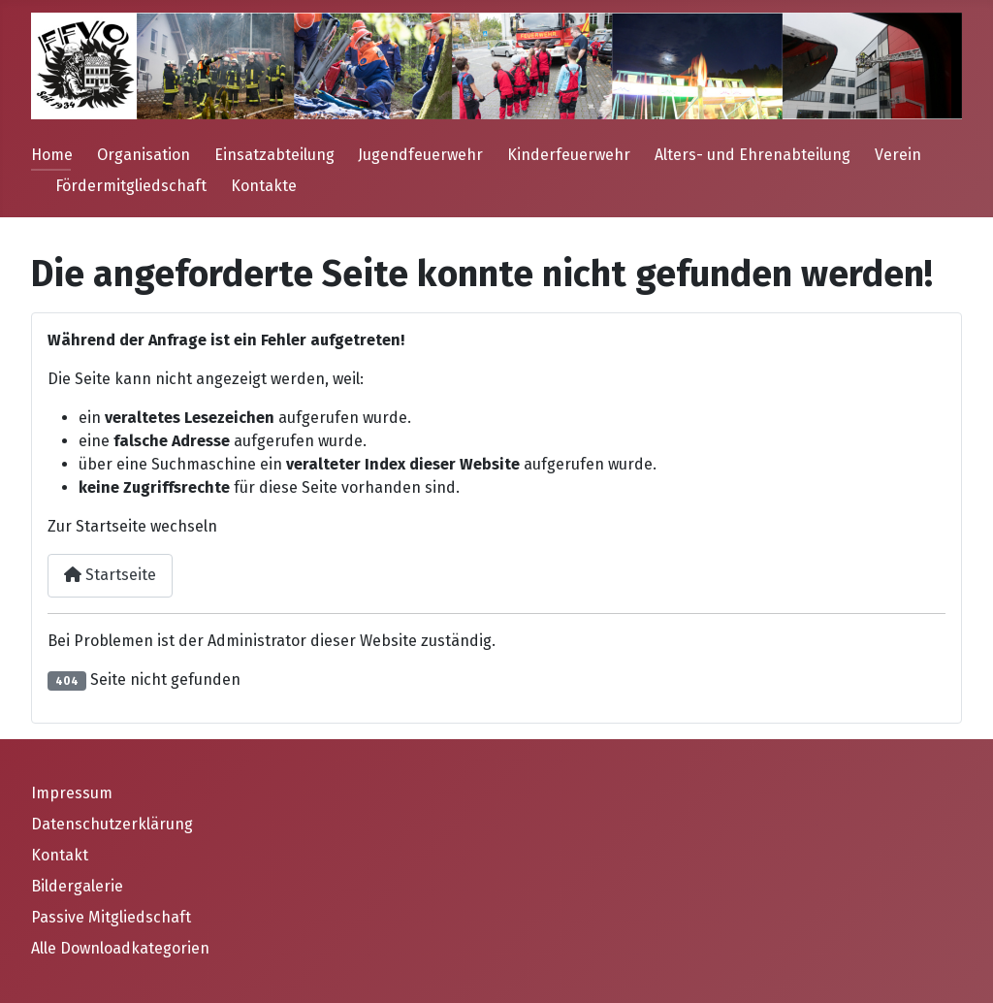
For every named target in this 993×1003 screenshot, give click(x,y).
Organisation (143, 155)
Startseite (110, 575)
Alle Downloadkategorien (120, 948)
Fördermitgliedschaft (131, 186)
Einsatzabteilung (274, 155)
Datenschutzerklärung (112, 824)
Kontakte (264, 186)
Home (52, 155)
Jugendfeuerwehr (420, 155)
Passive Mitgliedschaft (111, 917)
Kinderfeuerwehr (568, 155)
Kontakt (59, 855)
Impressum (71, 793)
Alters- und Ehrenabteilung (752, 155)
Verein (898, 155)
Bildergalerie (77, 886)
